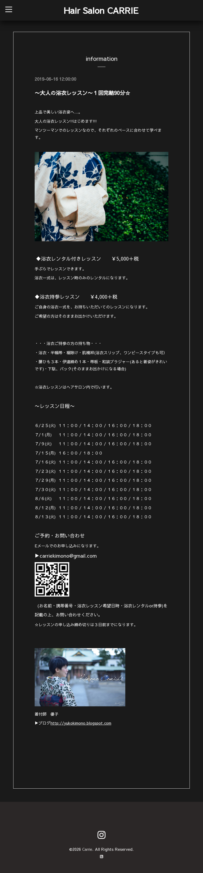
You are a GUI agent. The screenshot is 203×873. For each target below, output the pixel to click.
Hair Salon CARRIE (101, 10)
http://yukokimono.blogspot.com (81, 723)
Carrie (87, 849)
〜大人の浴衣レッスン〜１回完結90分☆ (82, 92)
